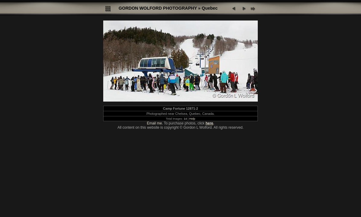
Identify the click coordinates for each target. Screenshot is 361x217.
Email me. (155, 123)
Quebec (210, 8)
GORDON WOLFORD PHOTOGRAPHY (158, 8)
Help (192, 118)
